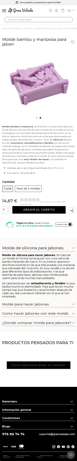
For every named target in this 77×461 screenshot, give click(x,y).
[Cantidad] (6, 209)
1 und (7, 188)
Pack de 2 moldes (28, 188)
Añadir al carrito (39, 209)
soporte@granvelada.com (57, 434)
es (71, 10)
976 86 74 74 (13, 434)
